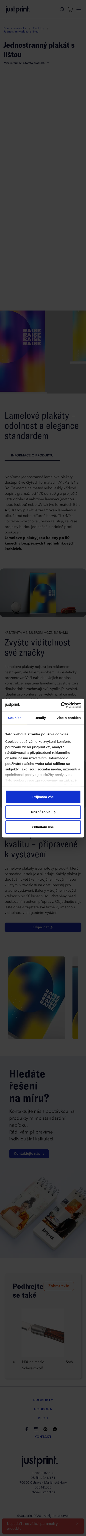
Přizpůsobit (43, 812)
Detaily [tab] (40, 718)
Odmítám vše (43, 827)
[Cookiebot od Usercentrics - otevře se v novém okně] (61, 705)
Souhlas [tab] (14, 718)
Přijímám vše (43, 797)
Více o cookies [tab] (68, 718)
